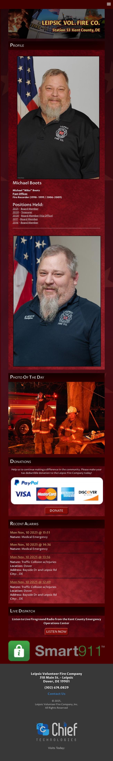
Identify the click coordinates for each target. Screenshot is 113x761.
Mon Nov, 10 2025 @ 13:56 (30, 557)
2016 (15, 222)
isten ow (56, 632)
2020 (16, 212)
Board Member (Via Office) (37, 215)
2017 (15, 219)
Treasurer (26, 212)
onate (56, 511)
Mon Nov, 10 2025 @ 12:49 (30, 582)
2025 (16, 209)
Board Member (29, 209)
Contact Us (56, 694)
